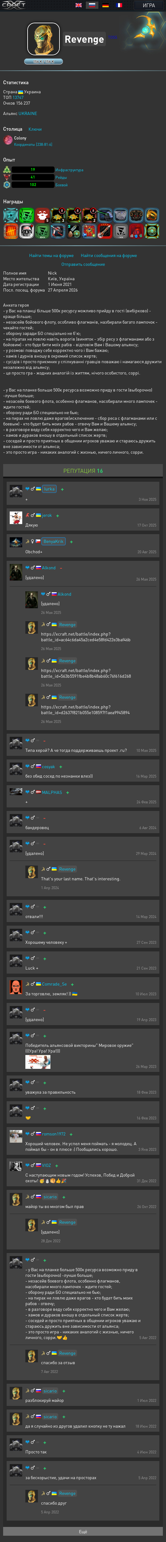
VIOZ (46, 1165)
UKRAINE (27, 113)
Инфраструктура (69, 169)
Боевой (61, 185)
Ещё (83, 1531)
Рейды (61, 177)
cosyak (48, 766)
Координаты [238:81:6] (33, 144)
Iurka (49, 488)
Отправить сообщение (83, 264)
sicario (50, 1196)
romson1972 (53, 1133)
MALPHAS (52, 792)
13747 (18, 97)
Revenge (67, 624)
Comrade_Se (54, 984)
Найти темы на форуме (51, 255)
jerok (47, 515)
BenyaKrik (54, 541)
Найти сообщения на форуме (109, 255)
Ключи (35, 129)
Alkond (49, 567)
